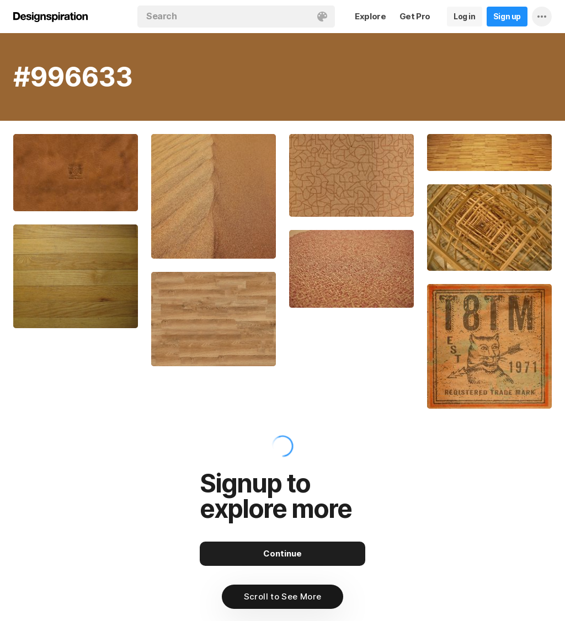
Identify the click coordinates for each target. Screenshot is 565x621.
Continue (282, 553)
